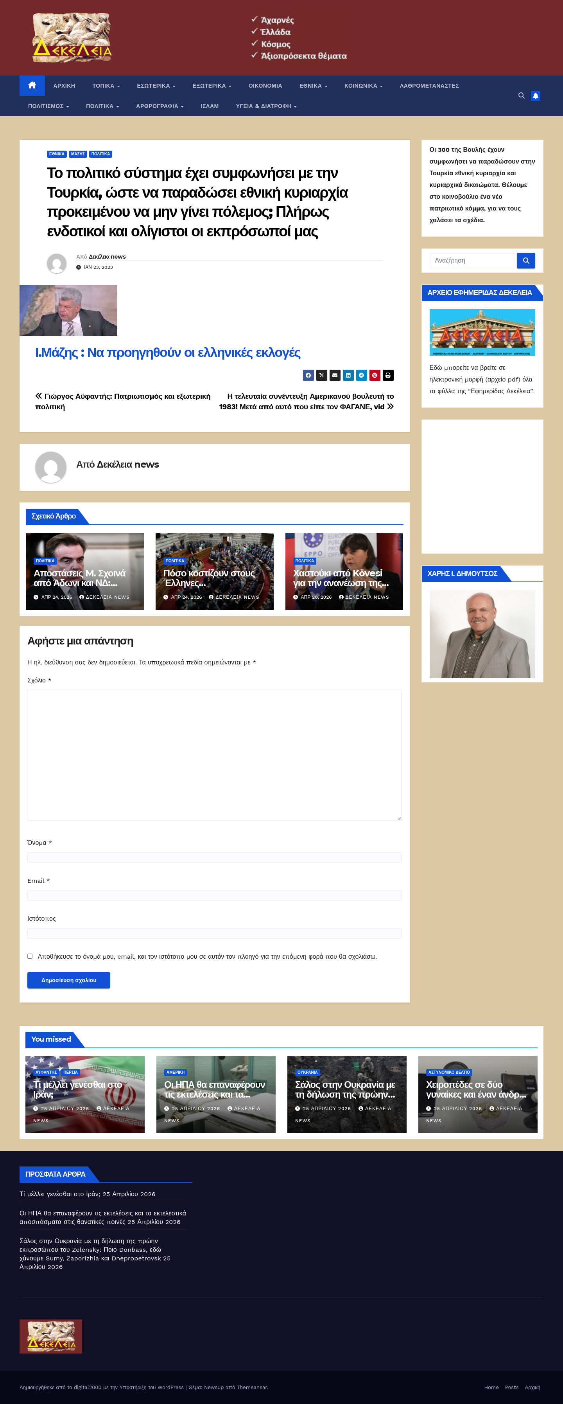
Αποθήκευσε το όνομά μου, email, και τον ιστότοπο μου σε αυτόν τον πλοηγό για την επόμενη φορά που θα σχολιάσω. (207, 956)
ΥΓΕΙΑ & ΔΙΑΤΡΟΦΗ (264, 106)
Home (491, 1387)
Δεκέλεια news (107, 256)
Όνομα (39, 842)
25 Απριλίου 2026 (66, 1108)
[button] (521, 95)
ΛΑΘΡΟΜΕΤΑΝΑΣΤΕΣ (429, 85)
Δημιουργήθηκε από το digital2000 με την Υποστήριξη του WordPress (103, 1387)
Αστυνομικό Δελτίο (449, 1072)
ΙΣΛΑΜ (210, 106)
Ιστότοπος (41, 918)
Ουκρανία (308, 1072)
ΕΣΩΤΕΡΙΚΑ (154, 85)
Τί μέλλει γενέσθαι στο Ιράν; (77, 1089)
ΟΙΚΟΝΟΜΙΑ (265, 85)
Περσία (70, 1072)
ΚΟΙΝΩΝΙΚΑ (361, 85)
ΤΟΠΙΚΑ (104, 85)
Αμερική (176, 1072)
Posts (512, 1387)
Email (38, 880)
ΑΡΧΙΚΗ (64, 85)
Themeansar (252, 1387)
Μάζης (78, 154)
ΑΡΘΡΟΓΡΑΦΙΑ (158, 106)
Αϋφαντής (46, 1072)
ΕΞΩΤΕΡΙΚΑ (210, 85)
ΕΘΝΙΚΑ (311, 85)
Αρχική (532, 1387)
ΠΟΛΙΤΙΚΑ (100, 106)
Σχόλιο (39, 680)
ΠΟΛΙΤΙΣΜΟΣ (46, 106)
